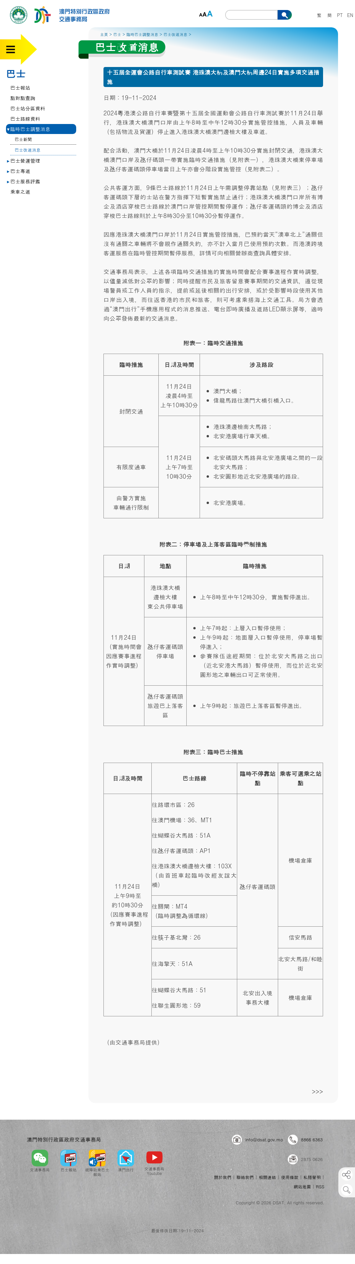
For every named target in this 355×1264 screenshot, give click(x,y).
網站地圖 (302, 1186)
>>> (317, 1091)
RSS (320, 1186)
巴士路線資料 (25, 118)
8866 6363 (312, 1139)
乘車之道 (20, 191)
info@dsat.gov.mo (264, 1139)
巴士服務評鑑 (23, 181)
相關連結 (267, 1177)
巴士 (16, 73)
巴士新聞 (23, 139)
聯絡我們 (245, 1177)
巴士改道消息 (28, 150)
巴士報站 (20, 87)
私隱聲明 (312, 1177)
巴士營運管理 (23, 160)
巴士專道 (18, 170)
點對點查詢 (22, 97)
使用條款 (289, 1177)
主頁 (104, 34)
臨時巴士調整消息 (28, 128)
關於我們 (222, 1177)
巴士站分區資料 (27, 108)
